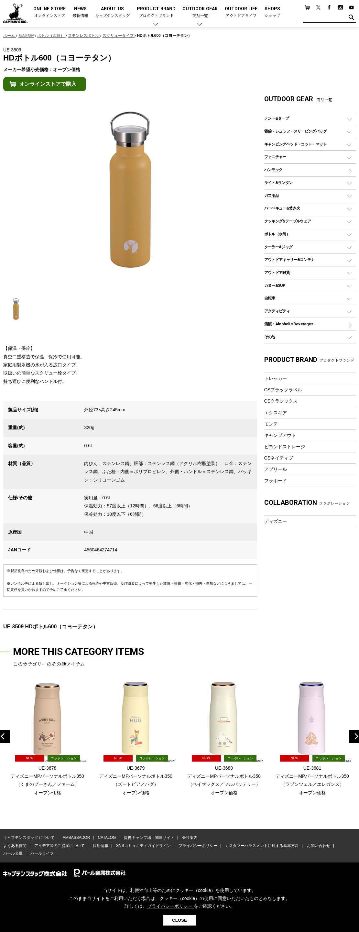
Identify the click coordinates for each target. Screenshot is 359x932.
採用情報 (100, 845)
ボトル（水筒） (277, 234)
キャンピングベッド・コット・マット (295, 144)
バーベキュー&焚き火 (282, 208)
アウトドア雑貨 (277, 272)
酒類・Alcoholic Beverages (288, 323)
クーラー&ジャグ (278, 246)
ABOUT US (112, 12)
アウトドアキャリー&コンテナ (289, 259)
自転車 (269, 298)
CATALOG (107, 837)
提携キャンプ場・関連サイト (149, 837)
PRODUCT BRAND (156, 12)
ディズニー (275, 521)
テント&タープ (276, 118)
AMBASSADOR (76, 837)
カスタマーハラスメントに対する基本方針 (262, 845)
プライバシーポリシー (198, 845)
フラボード (275, 480)
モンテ (271, 424)
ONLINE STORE (49, 12)
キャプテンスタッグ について (29, 837)
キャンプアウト (280, 435)
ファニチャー (275, 156)
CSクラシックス (281, 401)
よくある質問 (15, 845)
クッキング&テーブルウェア (287, 221)
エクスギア (275, 412)
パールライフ (42, 853)
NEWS (80, 12)
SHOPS (272, 12)
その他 (269, 336)
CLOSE (179, 920)
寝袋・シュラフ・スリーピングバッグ (295, 131)
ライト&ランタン (278, 182)
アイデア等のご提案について (59, 845)
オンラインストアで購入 (47, 84)
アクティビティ (277, 311)
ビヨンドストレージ (284, 446)
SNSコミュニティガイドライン (143, 845)
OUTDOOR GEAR (200, 12)
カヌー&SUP (274, 285)
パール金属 (13, 853)
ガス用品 (271, 195)
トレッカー (275, 378)
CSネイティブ (278, 458)
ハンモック (273, 169)
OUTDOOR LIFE (241, 12)
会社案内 (190, 837)
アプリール (275, 469)
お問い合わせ (318, 845)
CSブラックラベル (283, 389)
